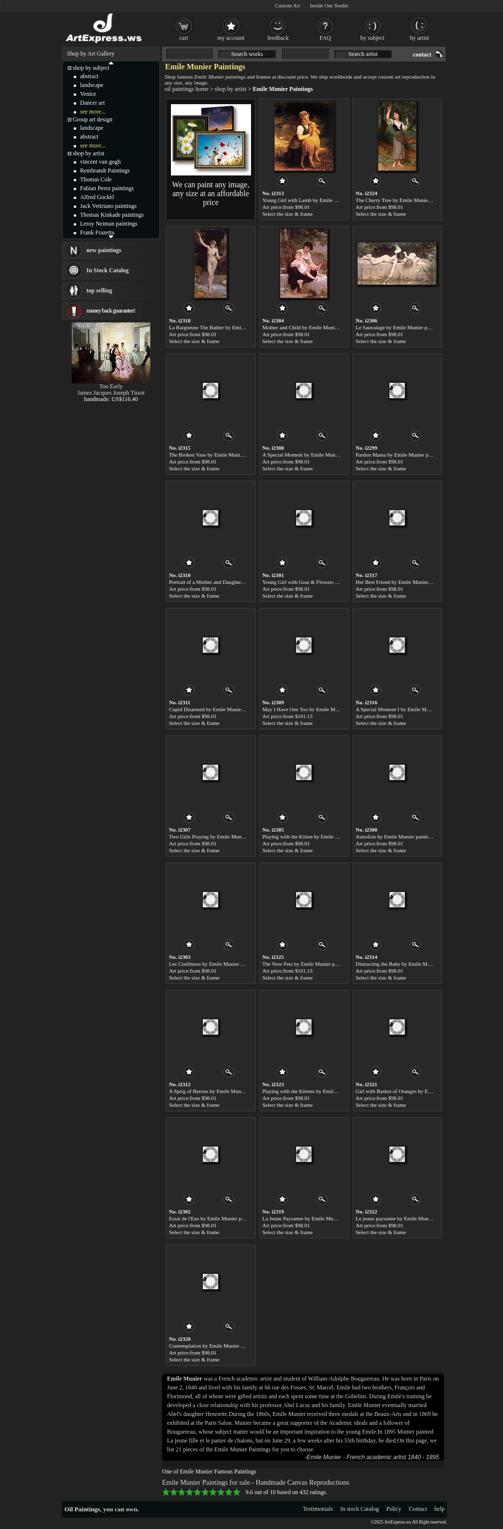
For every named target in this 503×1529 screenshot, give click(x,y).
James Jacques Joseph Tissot (110, 392)
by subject (373, 37)
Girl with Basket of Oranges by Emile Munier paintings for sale (424, 1091)
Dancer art (92, 102)
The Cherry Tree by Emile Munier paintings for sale (412, 200)
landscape (91, 85)
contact (422, 54)
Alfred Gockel (97, 197)
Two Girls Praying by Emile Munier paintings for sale (227, 836)
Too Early (110, 386)
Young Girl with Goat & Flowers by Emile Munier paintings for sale (336, 582)
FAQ (325, 37)
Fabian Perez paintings (107, 188)
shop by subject (91, 67)
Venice (88, 93)
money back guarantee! (110, 310)
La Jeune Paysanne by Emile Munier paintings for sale (321, 1218)
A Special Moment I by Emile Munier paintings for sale (416, 709)
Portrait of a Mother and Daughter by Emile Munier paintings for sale (244, 582)
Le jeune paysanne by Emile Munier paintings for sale (414, 1218)
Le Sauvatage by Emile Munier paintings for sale (409, 327)
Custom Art (287, 5)
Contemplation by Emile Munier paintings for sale (223, 1346)
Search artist (363, 54)
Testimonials (318, 1508)
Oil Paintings (82, 1509)
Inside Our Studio (329, 5)
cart (183, 37)
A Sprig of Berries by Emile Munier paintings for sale (227, 1091)
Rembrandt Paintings (105, 170)
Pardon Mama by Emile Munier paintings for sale (409, 455)
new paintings (103, 250)
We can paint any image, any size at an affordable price (210, 193)
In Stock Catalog (107, 270)
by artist (419, 37)
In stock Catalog (359, 1508)
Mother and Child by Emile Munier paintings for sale (320, 327)
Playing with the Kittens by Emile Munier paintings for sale (326, 1091)
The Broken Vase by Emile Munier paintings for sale (226, 455)
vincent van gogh (100, 161)
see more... (93, 111)
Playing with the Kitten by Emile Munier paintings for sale (326, 836)
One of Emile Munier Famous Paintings (209, 1471)
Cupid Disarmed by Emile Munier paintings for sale (225, 709)
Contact (418, 1508)
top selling (99, 290)
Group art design (92, 119)
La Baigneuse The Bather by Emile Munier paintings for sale (235, 327)
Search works (247, 54)
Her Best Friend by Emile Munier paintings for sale (411, 582)
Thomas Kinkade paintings (111, 214)
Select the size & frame (287, 214)
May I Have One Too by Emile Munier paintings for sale (323, 709)
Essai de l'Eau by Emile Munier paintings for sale (222, 1218)
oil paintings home (186, 89)
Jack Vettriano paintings (108, 205)
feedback (277, 37)
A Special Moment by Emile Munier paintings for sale (321, 455)
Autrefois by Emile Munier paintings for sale (404, 836)
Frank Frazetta (97, 232)
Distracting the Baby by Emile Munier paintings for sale (416, 964)
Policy (393, 1508)
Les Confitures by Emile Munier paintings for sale (223, 964)
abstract (89, 76)
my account (231, 37)
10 (237, 1492)
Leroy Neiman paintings (109, 223)
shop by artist (231, 89)
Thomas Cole (96, 179)
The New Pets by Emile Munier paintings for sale (315, 964)
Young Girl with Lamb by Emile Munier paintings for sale (325, 200)
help (439, 1508)
